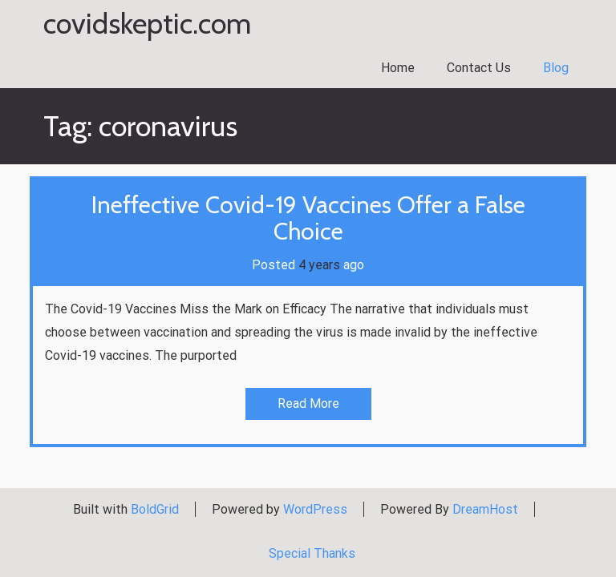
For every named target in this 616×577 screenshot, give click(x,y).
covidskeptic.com (147, 24)
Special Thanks (312, 553)
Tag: (140, 125)
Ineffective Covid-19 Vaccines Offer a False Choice (308, 218)
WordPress (315, 509)
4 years (319, 264)
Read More (308, 403)
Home (398, 67)
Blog (556, 67)
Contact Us (479, 67)
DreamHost (485, 509)
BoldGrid (155, 509)
